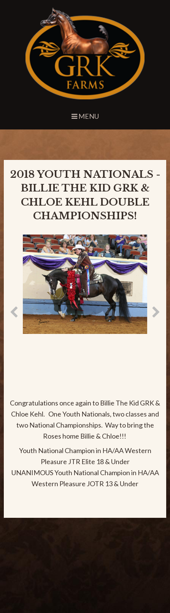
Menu (85, 116)
